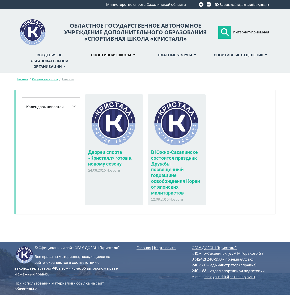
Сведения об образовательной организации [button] (49, 61)
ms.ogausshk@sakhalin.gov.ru (229, 276)
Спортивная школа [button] (111, 55)
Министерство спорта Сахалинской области (146, 4)
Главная (22, 79)
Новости (68, 79)
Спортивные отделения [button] (239, 55)
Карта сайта (165, 247)
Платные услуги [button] (175, 55)
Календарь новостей (45, 106)
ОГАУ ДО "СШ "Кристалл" (214, 247)
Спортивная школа (45, 79)
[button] (224, 32)
